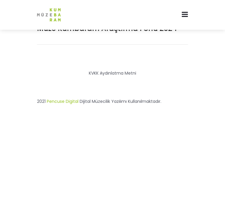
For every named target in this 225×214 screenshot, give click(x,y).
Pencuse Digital (62, 101)
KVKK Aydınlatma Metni (112, 73)
